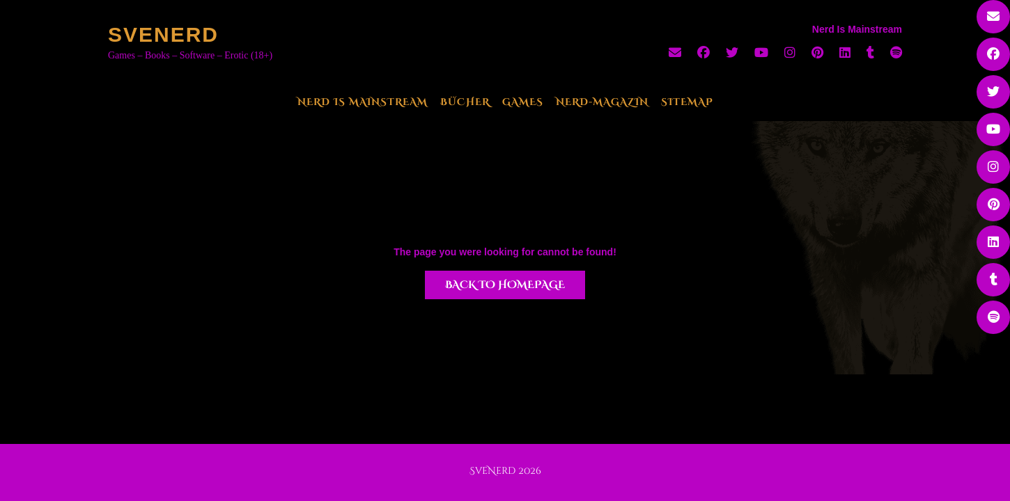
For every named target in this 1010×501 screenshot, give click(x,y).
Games (522, 102)
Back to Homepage (505, 285)
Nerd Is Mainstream (362, 102)
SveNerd (163, 34)
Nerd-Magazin (602, 102)
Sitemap (687, 102)
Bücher (465, 102)
